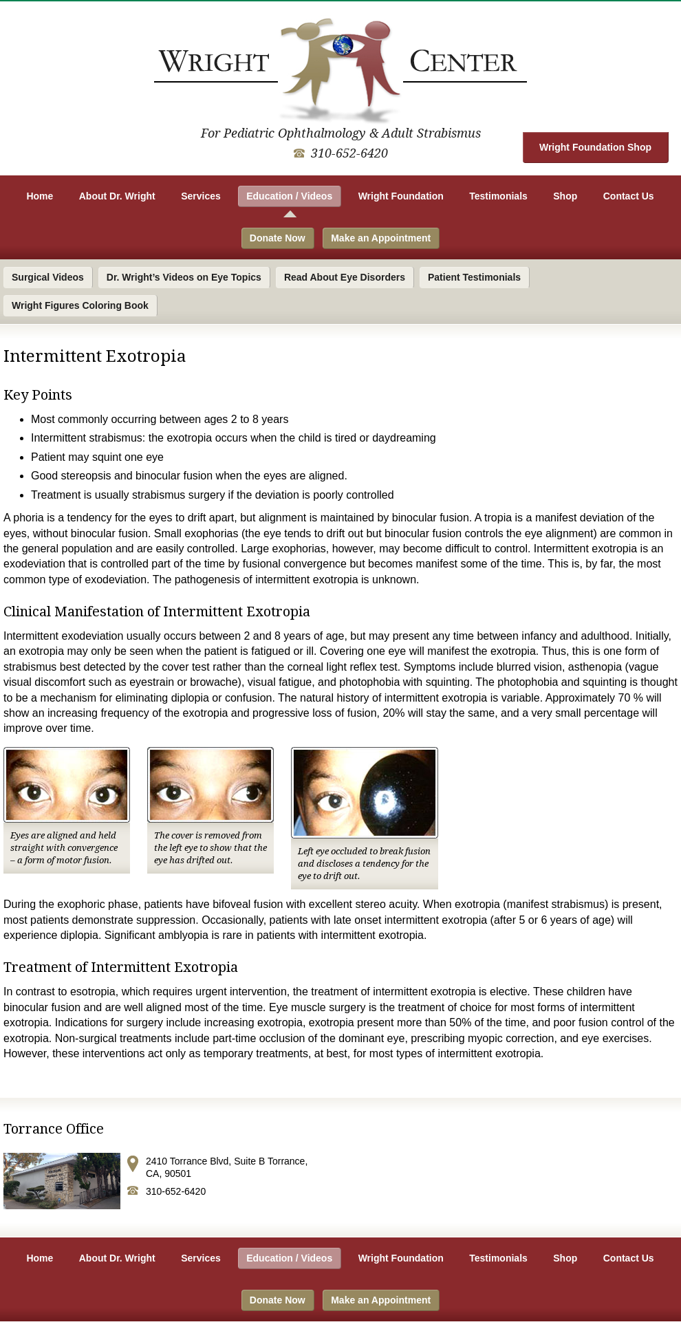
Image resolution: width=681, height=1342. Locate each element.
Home (39, 196)
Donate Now (277, 237)
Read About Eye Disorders (344, 277)
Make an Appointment (381, 237)
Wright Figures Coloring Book (80, 305)
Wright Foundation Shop (595, 147)
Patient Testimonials (474, 277)
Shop (565, 196)
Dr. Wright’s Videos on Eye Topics (184, 277)
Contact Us (628, 196)
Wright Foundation (401, 196)
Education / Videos (289, 196)
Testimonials (498, 196)
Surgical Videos (48, 277)
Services (201, 196)
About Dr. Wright (117, 196)
